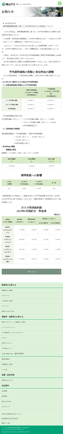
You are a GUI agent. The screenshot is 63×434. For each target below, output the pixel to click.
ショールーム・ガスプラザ (12, 354)
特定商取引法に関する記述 (10, 418)
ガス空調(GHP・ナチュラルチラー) (12, 332)
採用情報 (4, 396)
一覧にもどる (31, 271)
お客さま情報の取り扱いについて (12, 414)
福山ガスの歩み (6, 401)
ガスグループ (6, 407)
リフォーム (5, 306)
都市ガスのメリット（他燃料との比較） (14, 322)
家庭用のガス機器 (7, 290)
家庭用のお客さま (9, 285)
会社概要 (4, 391)
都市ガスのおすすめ (8, 311)
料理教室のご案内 (7, 364)
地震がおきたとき (7, 380)
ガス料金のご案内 (7, 301)
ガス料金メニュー (7, 348)
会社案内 (5, 386)
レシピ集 (4, 369)
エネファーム (6, 295)
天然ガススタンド (7, 343)
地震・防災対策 (8, 375)
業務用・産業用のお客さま (12, 317)
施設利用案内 (6, 359)
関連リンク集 (6, 423)
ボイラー (4, 338)
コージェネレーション (8, 327)
